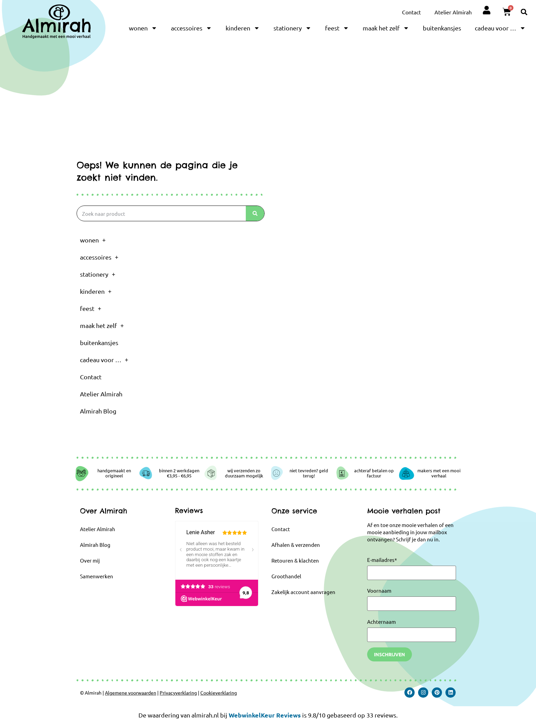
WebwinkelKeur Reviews (265, 715)
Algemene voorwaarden (130, 692)
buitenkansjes (442, 27)
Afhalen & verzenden (295, 544)
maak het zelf (386, 28)
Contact (411, 12)
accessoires (191, 28)
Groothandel (286, 576)
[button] (524, 12)
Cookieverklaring (218, 692)
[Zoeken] (255, 213)
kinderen (243, 28)
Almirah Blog (98, 410)
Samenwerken (96, 576)
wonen (143, 28)
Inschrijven (389, 654)
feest (337, 28)
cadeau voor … (500, 28)
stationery (292, 28)
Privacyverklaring (178, 692)
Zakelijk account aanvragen (303, 592)
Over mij (90, 560)
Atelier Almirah (453, 12)
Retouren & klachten (295, 560)
